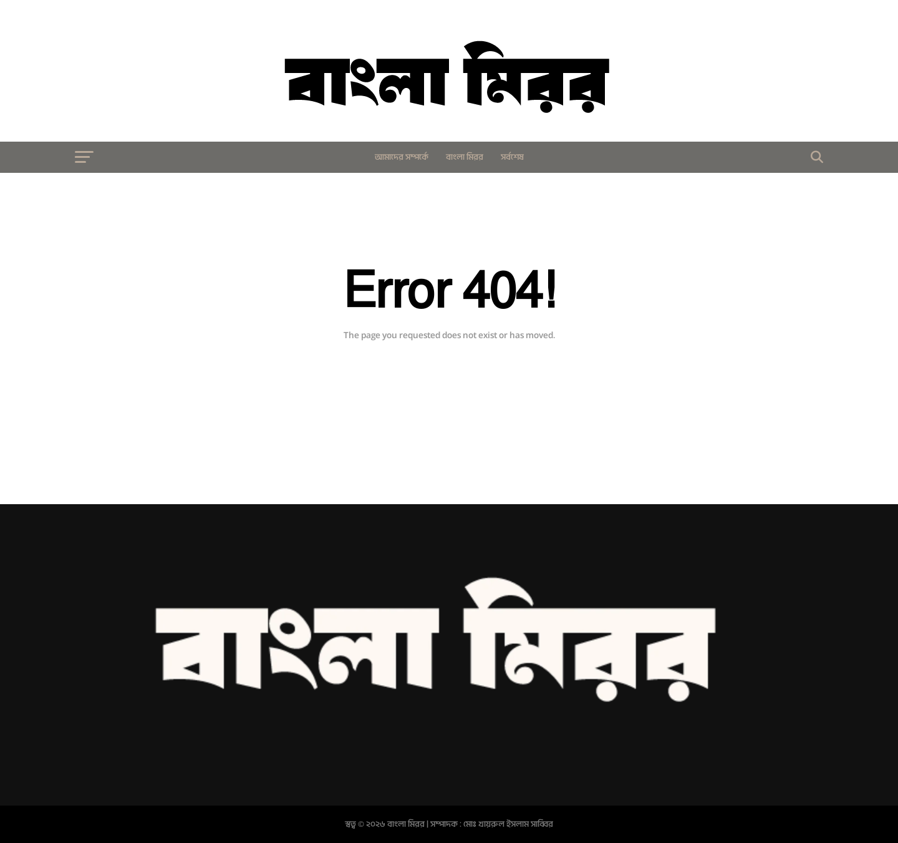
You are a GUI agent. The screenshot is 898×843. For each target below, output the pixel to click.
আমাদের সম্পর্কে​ (401, 157)
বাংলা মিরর (464, 157)
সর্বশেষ (512, 157)
